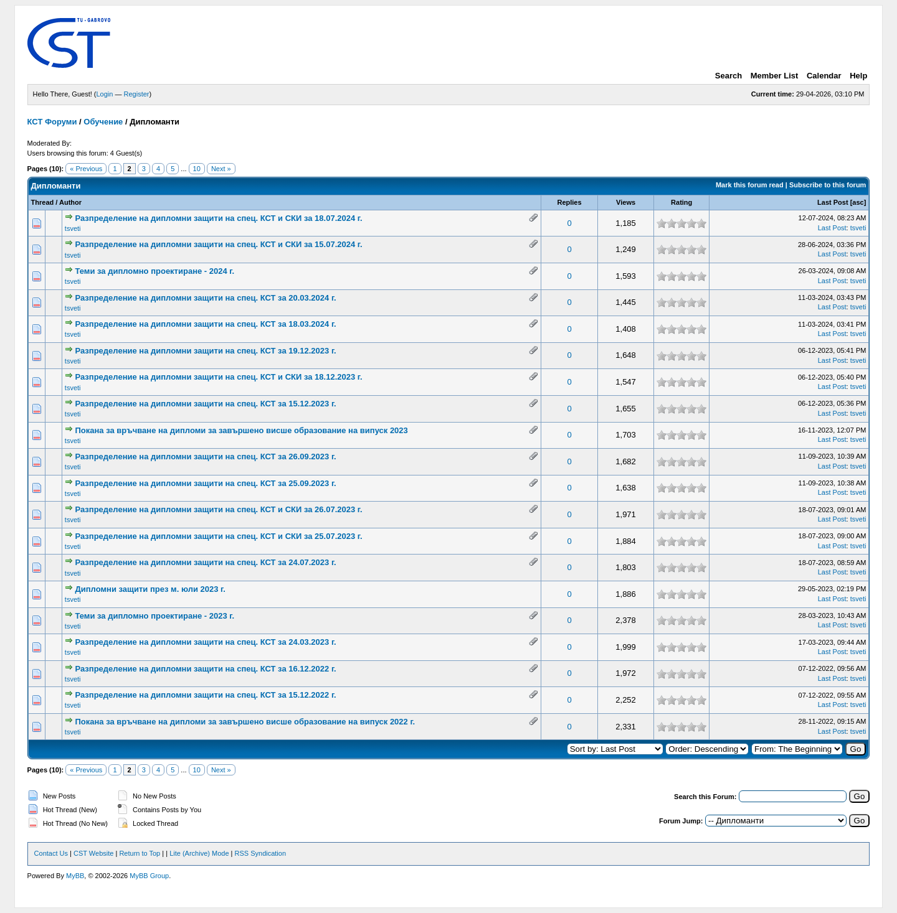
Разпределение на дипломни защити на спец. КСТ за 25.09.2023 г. (205, 483)
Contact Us (51, 853)
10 (197, 168)
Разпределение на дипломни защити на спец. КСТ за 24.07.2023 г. (205, 562)
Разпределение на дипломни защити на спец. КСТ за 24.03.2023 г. (205, 642)
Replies (569, 202)
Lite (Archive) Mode (199, 853)
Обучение (103, 121)
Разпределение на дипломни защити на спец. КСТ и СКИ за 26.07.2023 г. (218, 509)
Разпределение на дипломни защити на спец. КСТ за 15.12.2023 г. (205, 403)
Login (105, 94)
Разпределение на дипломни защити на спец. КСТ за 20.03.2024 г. (205, 297)
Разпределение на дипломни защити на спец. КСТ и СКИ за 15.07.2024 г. (218, 244)
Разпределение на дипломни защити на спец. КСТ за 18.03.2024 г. (205, 324)
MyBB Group (149, 875)
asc (857, 202)
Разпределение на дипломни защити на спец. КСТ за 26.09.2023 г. (205, 456)
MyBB (75, 875)
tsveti (73, 228)
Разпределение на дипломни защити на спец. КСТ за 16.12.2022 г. (205, 668)
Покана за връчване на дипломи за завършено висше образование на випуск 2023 (241, 430)
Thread (42, 202)
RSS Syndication (261, 853)
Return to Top (139, 853)
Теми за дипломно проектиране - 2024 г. (154, 271)
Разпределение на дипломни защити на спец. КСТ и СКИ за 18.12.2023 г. (218, 377)
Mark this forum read (750, 185)
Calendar (824, 75)
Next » (221, 168)
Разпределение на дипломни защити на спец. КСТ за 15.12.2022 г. (205, 695)
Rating (681, 202)
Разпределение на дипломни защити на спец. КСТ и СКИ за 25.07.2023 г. (218, 536)
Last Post (832, 202)
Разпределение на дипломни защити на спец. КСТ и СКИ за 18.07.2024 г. (218, 218)
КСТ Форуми (52, 121)
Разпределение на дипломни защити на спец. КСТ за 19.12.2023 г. (205, 350)
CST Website (93, 853)
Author (70, 202)
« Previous (86, 168)
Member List (775, 75)
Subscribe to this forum (827, 185)
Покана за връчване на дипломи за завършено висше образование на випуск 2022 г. (245, 721)
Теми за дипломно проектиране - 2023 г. (154, 615)
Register (137, 94)
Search (728, 75)
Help (858, 75)
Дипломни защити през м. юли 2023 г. (150, 589)
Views (625, 202)
